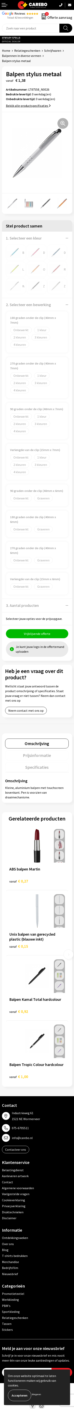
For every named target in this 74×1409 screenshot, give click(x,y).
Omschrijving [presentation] (37, 743)
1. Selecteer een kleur (24, 238)
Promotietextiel (13, 1294)
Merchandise (10, 1262)
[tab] (37, 743)
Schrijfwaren (52, 51)
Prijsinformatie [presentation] (37, 755)
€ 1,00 (18, 1076)
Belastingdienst (13, 1170)
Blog (5, 1250)
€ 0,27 (18, 881)
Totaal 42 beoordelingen (20, 17)
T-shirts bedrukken (15, 1256)
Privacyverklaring (13, 1206)
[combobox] (31, 28)
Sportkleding (11, 1312)
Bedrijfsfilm (10, 1268)
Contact (7, 1182)
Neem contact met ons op (26, 710)
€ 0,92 (18, 1011)
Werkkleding (10, 1300)
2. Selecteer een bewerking (28, 304)
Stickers (7, 1330)
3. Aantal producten (22, 605)
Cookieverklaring (13, 1200)
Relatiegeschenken (27, 51)
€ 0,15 (18, 946)
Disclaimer (9, 1218)
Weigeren (36, 1394)
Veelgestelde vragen (15, 1194)
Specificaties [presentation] (37, 767)
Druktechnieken (12, 1212)
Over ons (8, 1244)
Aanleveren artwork (15, 1176)
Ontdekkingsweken (15, 1238)
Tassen (6, 1324)
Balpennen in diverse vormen (21, 56)
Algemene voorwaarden (18, 1188)
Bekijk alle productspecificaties (28, 106)
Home (6, 51)
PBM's (6, 1306)
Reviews (19, 13)
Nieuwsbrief (10, 1274)
